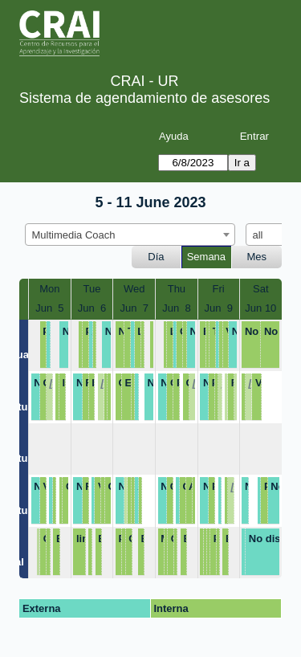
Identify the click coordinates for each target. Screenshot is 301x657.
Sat (261, 289)
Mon (49, 289)
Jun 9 (218, 308)
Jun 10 (260, 308)
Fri (219, 289)
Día (156, 257)
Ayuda (174, 136)
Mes (257, 257)
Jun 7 (134, 308)
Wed (134, 289)
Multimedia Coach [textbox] (74, 235)
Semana (206, 257)
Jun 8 (176, 308)
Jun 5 (49, 308)
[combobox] (130, 234)
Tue (92, 289)
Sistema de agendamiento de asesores (144, 98)
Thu (176, 289)
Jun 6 (92, 308)
